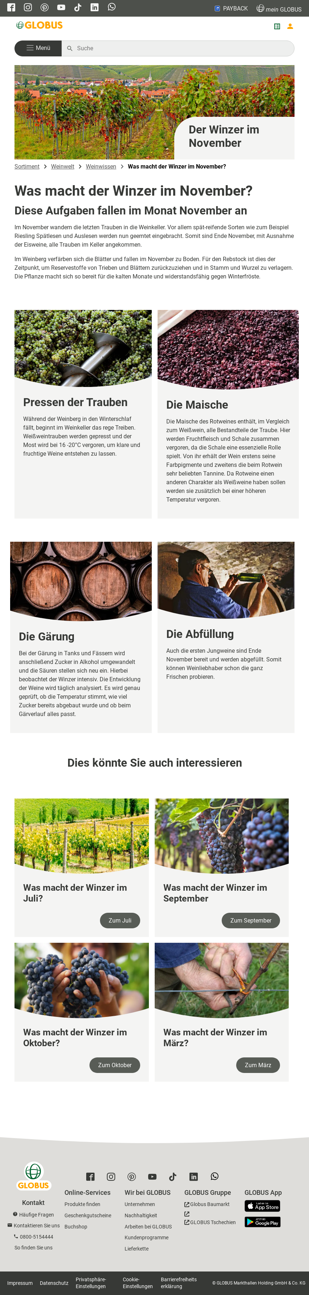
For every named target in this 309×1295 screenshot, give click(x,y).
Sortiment (26, 166)
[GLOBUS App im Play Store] (263, 1222)
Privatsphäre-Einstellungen (91, 1283)
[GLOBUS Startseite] (39, 26)
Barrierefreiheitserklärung (179, 1283)
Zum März (258, 1065)
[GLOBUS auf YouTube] (61, 8)
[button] (38, 48)
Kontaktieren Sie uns (37, 1225)
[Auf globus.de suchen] (181, 48)
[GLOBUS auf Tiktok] (78, 8)
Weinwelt (62, 166)
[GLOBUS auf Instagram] (28, 8)
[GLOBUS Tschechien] (210, 1220)
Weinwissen (101, 166)
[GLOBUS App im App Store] (265, 1206)
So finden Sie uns (33, 1248)
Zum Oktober (114, 1065)
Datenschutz (54, 1283)
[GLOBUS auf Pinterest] (45, 8)
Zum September (250, 920)
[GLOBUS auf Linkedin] (95, 8)
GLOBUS (279, 8)
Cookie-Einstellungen (138, 1283)
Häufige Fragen (36, 1215)
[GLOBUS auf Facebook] (11, 8)
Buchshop (75, 1227)
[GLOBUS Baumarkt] (207, 1205)
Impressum (20, 1283)
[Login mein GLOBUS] (290, 26)
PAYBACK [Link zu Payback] (230, 8)
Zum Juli (120, 920)
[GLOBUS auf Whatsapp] (111, 8)
